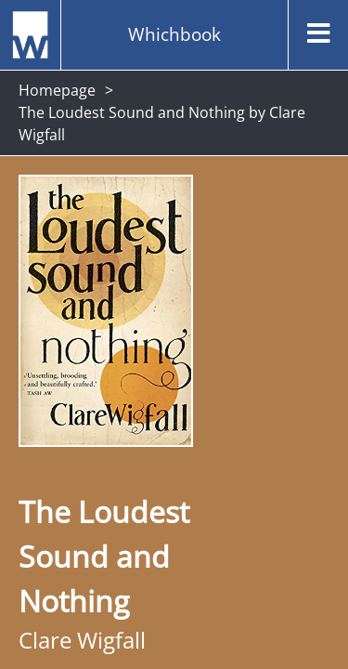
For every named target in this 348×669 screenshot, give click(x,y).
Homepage (57, 90)
